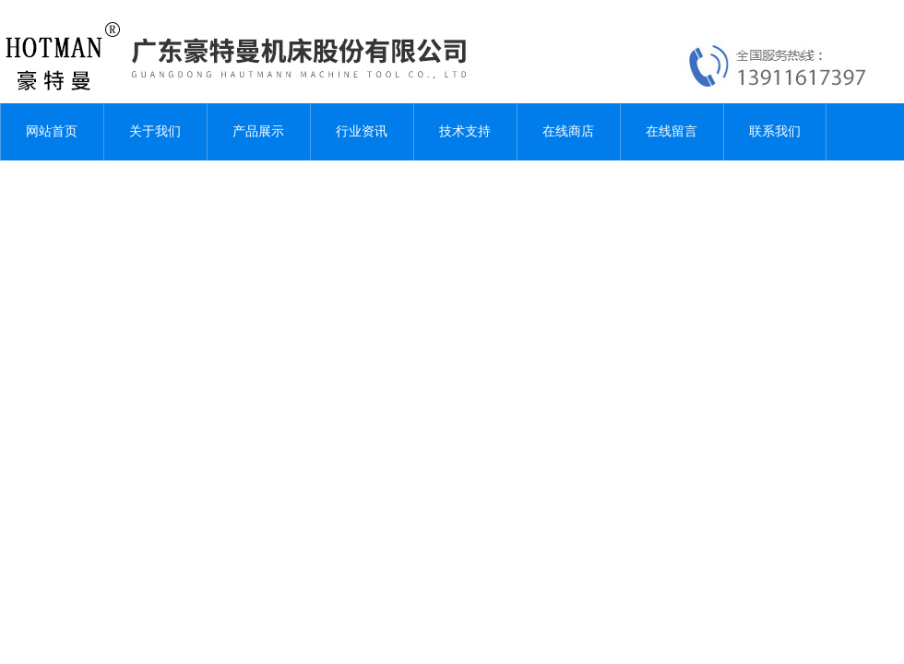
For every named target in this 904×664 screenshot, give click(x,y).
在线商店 (568, 131)
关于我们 (155, 131)
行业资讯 (361, 131)
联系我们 (775, 131)
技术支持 (465, 131)
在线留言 (671, 131)
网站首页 (51, 131)
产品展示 (258, 131)
